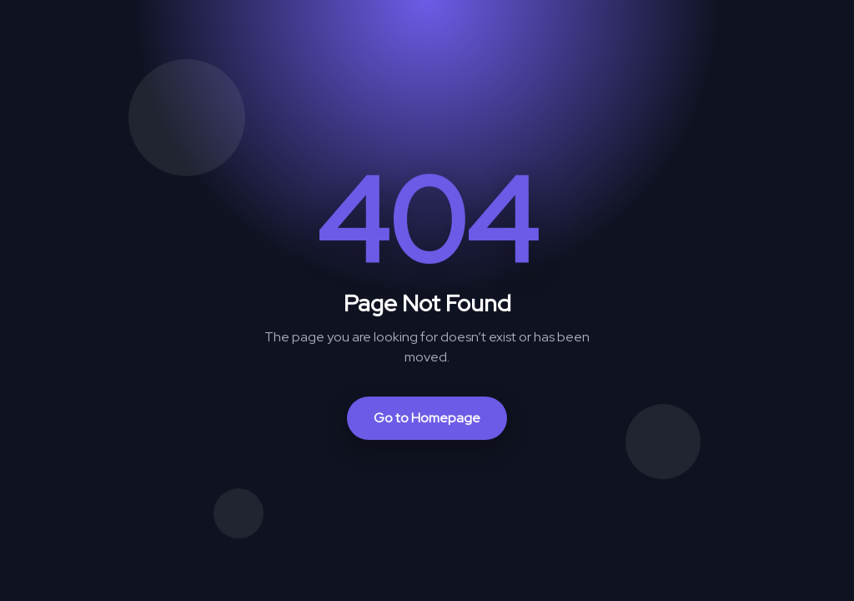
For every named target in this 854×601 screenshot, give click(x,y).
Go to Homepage (427, 418)
